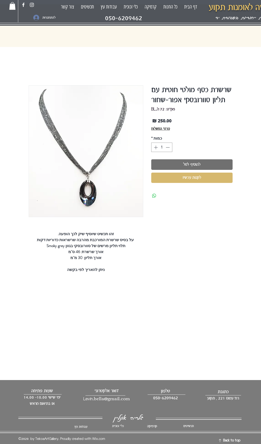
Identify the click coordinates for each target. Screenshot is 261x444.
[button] (12, 6)
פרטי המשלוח (160, 128)
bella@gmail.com (112, 398)
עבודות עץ (81, 427)
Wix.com (98, 439)
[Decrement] (168, 147)
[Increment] (155, 147)
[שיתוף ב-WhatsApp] (154, 196)
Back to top (231, 440)
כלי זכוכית (118, 426)
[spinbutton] (162, 147)
